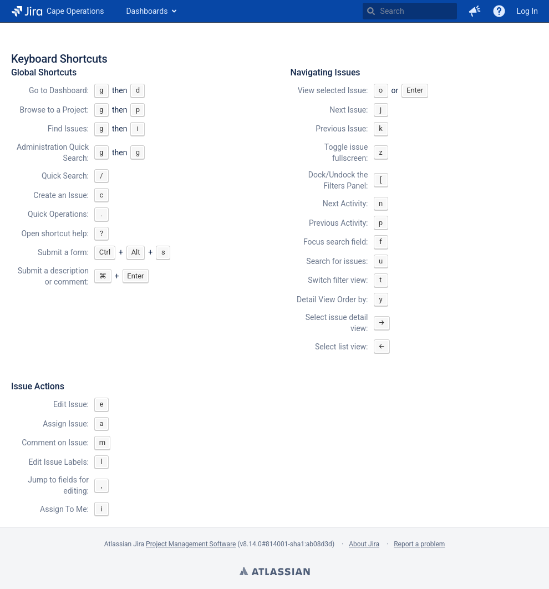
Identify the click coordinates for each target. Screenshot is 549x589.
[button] (474, 11)
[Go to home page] (57, 11)
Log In (527, 11)
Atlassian (274, 572)
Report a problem (419, 544)
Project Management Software (191, 544)
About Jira (364, 544)
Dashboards (146, 11)
